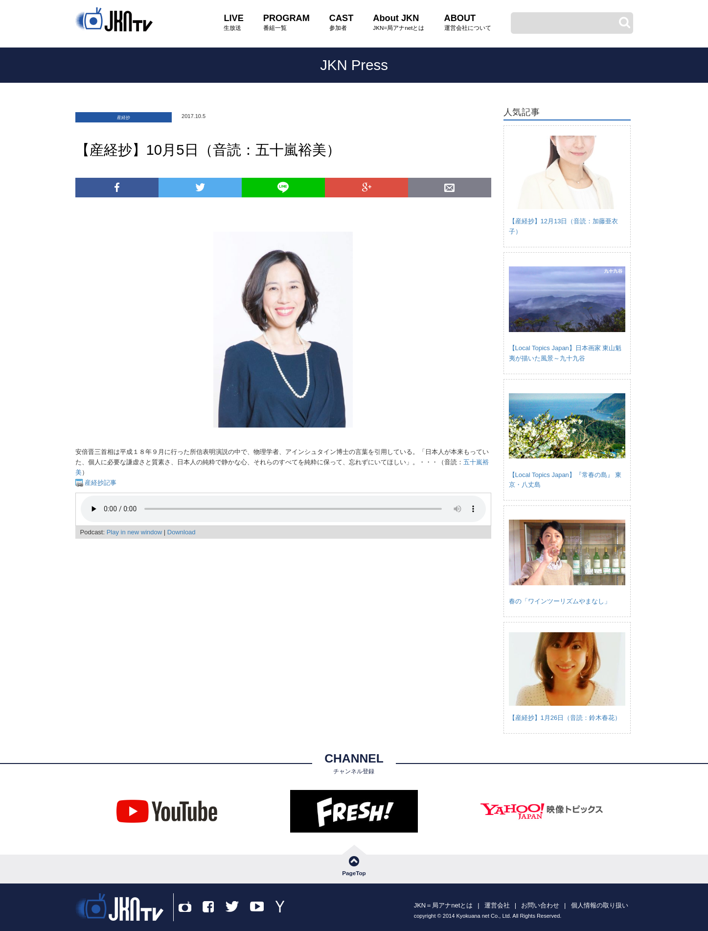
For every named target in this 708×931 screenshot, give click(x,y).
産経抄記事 (100, 482)
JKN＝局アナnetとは (443, 905)
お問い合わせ (540, 905)
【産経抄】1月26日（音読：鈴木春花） (565, 717)
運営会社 (497, 905)
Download (181, 532)
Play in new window (134, 532)
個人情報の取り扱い (599, 905)
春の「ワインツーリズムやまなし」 (560, 601)
